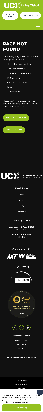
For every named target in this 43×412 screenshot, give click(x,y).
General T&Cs (21, 380)
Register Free (10, 15)
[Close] (40, 396)
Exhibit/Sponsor (30, 15)
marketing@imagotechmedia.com (21, 357)
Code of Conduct (21, 392)
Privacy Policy (21, 388)
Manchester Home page (16, 118)
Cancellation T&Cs (21, 384)
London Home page (14, 130)
